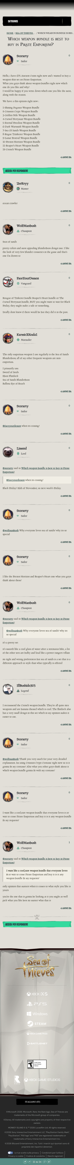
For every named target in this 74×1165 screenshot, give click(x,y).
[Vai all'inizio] (25, 1162)
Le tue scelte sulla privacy (26, 1152)
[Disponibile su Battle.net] (37, 1044)
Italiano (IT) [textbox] (32, 1101)
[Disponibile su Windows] (37, 1014)
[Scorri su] (29, 1161)
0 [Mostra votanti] (69, 55)
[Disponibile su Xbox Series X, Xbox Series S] (37, 994)
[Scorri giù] (44, 1161)
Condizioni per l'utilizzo (52, 1152)
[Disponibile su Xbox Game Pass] (37, 1034)
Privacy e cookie (15, 1156)
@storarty (8, 468)
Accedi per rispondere (16, 171)
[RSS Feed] (5, 33)
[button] (34, 21)
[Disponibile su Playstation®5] (37, 1004)
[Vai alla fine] (49, 1162)
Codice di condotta (35, 1156)
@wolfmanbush (11, 530)
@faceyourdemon (12, 425)
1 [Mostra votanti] (69, 842)
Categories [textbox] (13, 21)
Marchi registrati (55, 1156)
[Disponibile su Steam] (37, 1024)
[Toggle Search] (67, 21)
